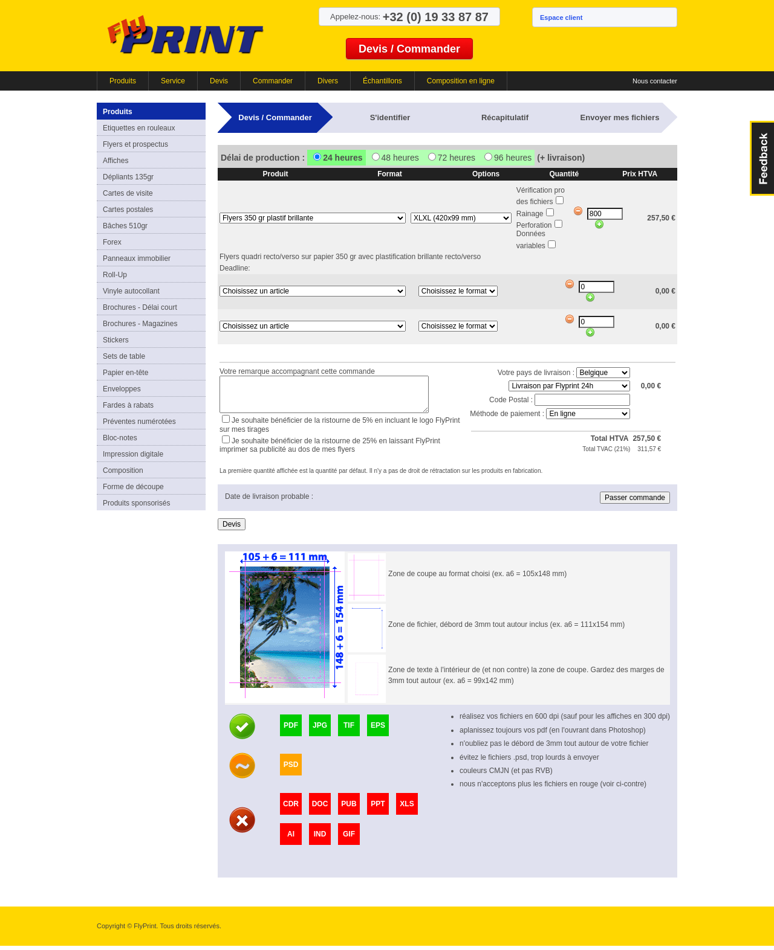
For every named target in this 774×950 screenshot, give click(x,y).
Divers (327, 81)
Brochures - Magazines (140, 323)
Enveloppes (122, 389)
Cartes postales (128, 209)
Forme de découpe (133, 487)
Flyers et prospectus (135, 144)
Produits (122, 81)
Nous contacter (655, 81)
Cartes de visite (128, 193)
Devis (219, 81)
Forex (112, 242)
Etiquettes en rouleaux (139, 128)
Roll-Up (115, 275)
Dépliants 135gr (128, 177)
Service (173, 81)
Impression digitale (133, 454)
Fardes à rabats (128, 405)
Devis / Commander (409, 49)
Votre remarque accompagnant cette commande (297, 369)
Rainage (530, 214)
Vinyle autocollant (131, 291)
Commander (273, 81)
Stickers (116, 340)
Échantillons (382, 81)
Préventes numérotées (139, 421)
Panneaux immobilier (137, 258)
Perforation (534, 225)
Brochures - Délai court (140, 307)
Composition (123, 470)
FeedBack (762, 158)
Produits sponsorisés (136, 503)
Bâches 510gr (125, 226)
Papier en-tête (125, 372)
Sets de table (124, 356)
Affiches (115, 160)
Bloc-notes (120, 438)
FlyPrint (185, 34)
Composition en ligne (461, 81)
